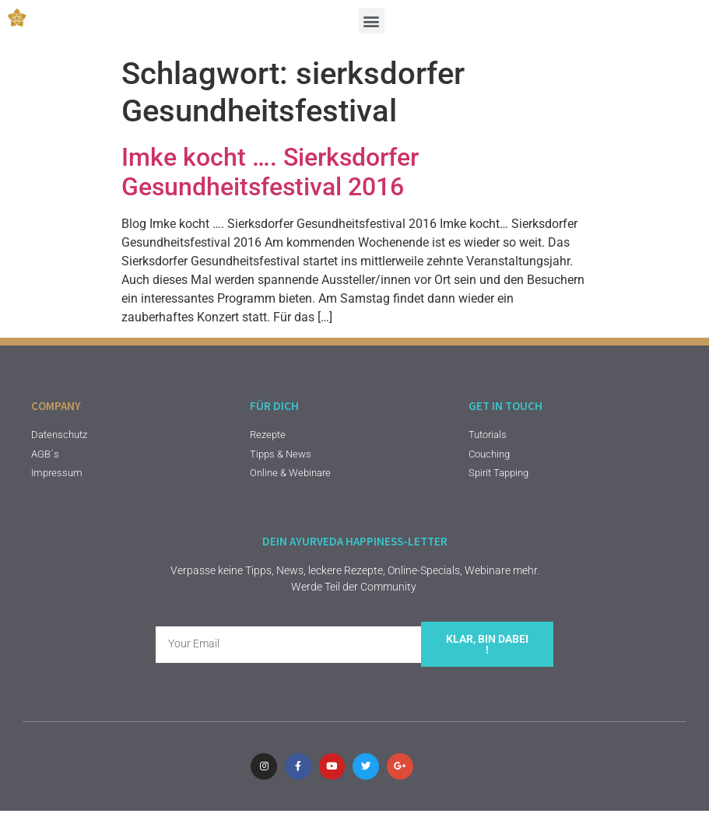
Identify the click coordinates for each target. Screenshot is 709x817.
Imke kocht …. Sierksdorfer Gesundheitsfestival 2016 (270, 172)
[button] (371, 20)
